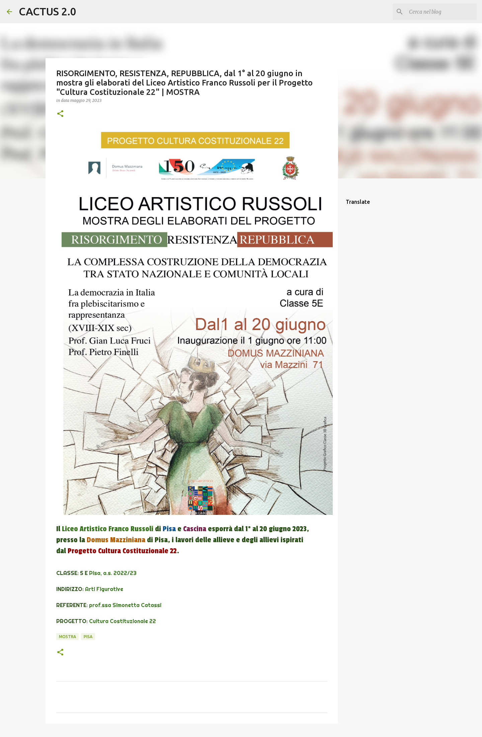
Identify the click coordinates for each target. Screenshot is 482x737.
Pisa (88, 636)
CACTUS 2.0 (47, 11)
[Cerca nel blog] (441, 12)
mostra (67, 636)
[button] (60, 114)
